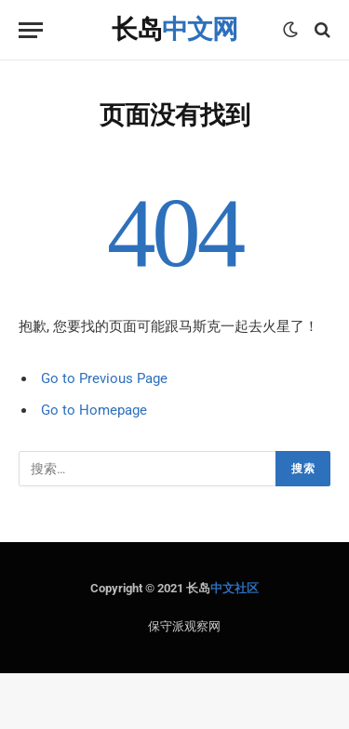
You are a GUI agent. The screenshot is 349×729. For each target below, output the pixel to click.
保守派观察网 (184, 626)
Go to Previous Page (104, 378)
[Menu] (31, 30)
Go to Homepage (94, 410)
